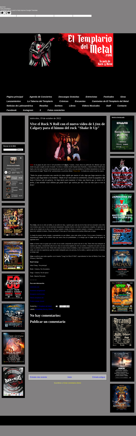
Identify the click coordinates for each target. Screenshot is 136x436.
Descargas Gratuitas (69, 97)
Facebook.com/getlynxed (37, 290)
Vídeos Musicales (91, 106)
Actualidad (38, 309)
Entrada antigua (98, 377)
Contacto (122, 106)
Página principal (15, 97)
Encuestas (80, 101)
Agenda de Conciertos (40, 97)
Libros (72, 106)
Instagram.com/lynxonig (37, 294)
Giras (123, 97)
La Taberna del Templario (40, 101)
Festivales (109, 97)
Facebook (11, 110)
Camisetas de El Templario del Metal (110, 101)
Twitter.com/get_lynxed (37, 301)
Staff (108, 106)
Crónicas (63, 101)
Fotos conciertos (56, 110)
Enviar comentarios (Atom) (72, 383)
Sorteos (58, 106)
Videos (50, 309)
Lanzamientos (14, 101)
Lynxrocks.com (34, 287)
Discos (45, 309)
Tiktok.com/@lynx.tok (37, 298)
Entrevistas (91, 97)
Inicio (70, 377)
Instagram (28, 110)
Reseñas (43, 106)
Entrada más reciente (38, 377)
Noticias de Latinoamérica (20, 106)
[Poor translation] (7, 13)
